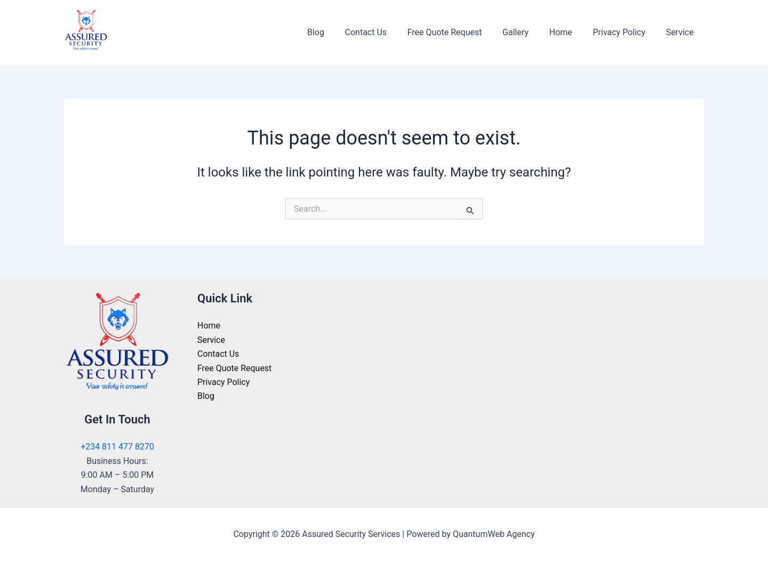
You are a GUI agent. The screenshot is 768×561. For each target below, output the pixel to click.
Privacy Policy (624, 32)
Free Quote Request (460, 32)
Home (569, 32)
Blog (338, 32)
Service (681, 32)
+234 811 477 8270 (117, 447)
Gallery (528, 32)
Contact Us (385, 32)
